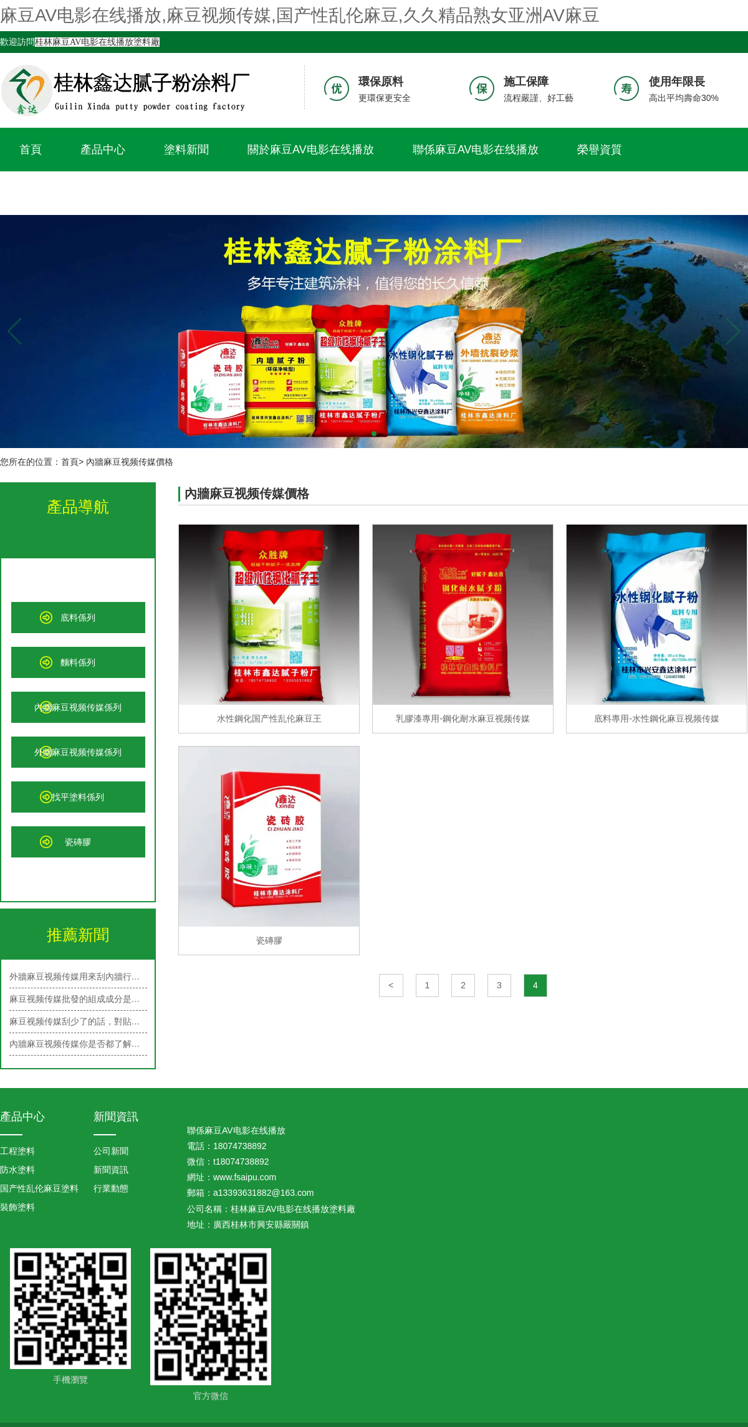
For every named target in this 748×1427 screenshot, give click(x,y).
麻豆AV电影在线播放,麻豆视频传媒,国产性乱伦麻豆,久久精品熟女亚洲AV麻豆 (300, 15)
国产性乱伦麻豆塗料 (39, 1188)
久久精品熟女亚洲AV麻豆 (82, 193)
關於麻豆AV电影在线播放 (310, 149)
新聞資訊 (116, 1116)
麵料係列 (77, 662)
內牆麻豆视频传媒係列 (78, 707)
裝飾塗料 (17, 1207)
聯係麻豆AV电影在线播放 (476, 149)
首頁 (30, 149)
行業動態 (111, 1188)
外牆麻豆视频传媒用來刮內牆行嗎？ (78, 976)
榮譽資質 (599, 149)
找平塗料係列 (78, 797)
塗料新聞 (186, 149)
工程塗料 (17, 1151)
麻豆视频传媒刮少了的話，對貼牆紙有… (78, 1021)
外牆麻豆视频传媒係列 (78, 752)
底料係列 (77, 618)
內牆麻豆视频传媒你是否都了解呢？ (78, 1044)
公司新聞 (111, 1151)
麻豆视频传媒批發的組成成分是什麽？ (78, 999)
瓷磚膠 (78, 842)
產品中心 (102, 149)
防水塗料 (17, 1170)
